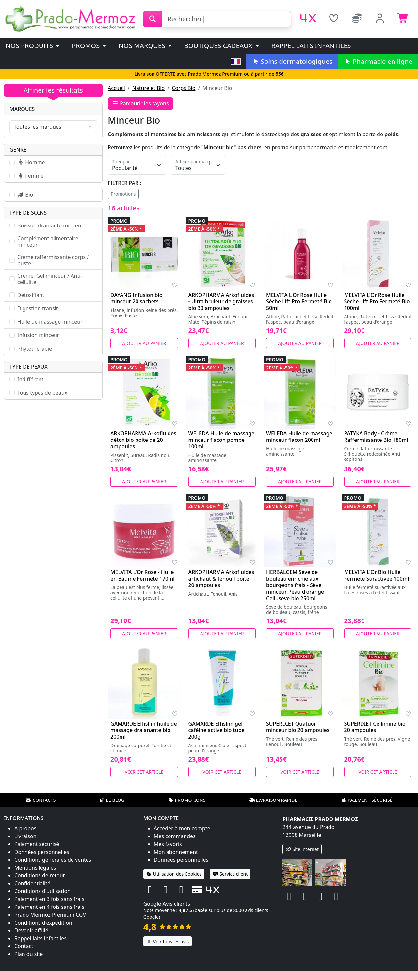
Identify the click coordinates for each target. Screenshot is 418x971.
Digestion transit (37, 308)
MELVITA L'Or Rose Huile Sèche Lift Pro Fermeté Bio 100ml (377, 301)
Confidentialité (32, 883)
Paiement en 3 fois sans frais (49, 899)
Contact (23, 946)
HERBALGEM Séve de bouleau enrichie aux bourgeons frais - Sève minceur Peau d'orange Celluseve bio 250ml (295, 585)
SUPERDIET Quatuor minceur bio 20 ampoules (297, 727)
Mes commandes (175, 836)
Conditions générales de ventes (52, 859)
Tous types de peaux (42, 392)
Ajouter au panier (144, 343)
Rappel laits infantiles (311, 45)
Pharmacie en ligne (378, 61)
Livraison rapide (273, 800)
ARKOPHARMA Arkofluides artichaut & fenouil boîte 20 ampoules (221, 578)
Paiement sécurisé (366, 800)
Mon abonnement (176, 851)
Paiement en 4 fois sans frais (49, 906)
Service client (230, 874)
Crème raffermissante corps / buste (53, 260)
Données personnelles (41, 851)
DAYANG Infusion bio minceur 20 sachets (136, 298)
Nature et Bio (148, 88)
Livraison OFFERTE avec (208, 74)
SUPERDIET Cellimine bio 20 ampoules (375, 727)
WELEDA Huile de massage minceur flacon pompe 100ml (221, 440)
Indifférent (30, 379)
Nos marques (146, 45)
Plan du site (28, 954)
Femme (30, 175)
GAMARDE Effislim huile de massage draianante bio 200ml (143, 730)
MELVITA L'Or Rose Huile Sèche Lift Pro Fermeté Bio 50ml (299, 301)
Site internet (302, 849)
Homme (31, 162)
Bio (25, 194)
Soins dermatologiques (292, 61)
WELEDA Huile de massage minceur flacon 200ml (299, 436)
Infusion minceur (38, 335)
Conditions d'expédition (43, 922)
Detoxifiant (30, 295)
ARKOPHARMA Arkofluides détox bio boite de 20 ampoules (143, 440)
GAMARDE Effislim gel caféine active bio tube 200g (216, 730)
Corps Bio (183, 88)
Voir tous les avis (167, 941)
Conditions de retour (39, 875)
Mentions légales (35, 867)
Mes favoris (168, 844)
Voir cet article (144, 772)
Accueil (116, 88)
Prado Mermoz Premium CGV (50, 914)
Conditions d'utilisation (42, 891)
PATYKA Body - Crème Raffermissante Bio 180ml (376, 436)
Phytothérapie (34, 348)
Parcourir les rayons (140, 103)
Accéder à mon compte (182, 828)
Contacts (41, 800)
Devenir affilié (31, 930)
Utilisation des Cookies (174, 874)
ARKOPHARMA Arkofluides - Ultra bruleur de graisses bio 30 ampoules (221, 301)
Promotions (123, 194)
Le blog (111, 800)
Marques (22, 109)
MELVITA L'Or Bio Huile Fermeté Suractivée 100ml (376, 575)
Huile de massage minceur (50, 321)
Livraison (25, 836)
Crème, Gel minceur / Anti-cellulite (49, 278)
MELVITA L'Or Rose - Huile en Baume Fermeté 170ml (142, 575)
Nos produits (33, 45)
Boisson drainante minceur (50, 225)
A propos (25, 828)
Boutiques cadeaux (222, 45)
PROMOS (89, 45)
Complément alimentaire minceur (47, 241)
